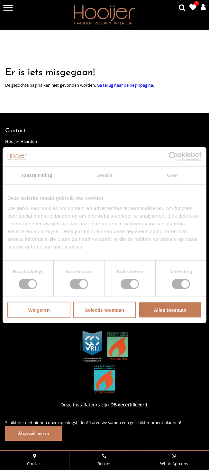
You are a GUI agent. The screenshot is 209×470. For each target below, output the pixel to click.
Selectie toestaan (104, 309)
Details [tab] (104, 175)
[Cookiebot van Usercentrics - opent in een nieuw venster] (173, 156)
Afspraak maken (33, 433)
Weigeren (39, 309)
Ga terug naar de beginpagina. (125, 85)
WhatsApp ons (174, 459)
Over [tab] (172, 175)
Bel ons (104, 459)
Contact (34, 459)
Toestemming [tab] (36, 175)
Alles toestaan (170, 309)
